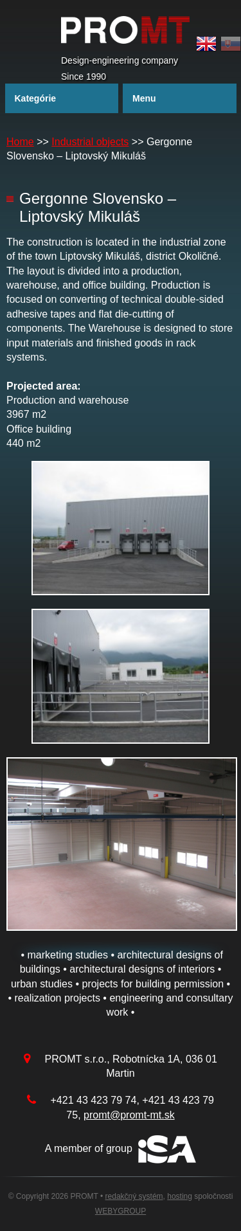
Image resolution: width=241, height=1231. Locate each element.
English (206, 44)
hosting (179, 1196)
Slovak (230, 44)
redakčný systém (134, 1196)
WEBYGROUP (120, 1211)
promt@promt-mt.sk (129, 1115)
